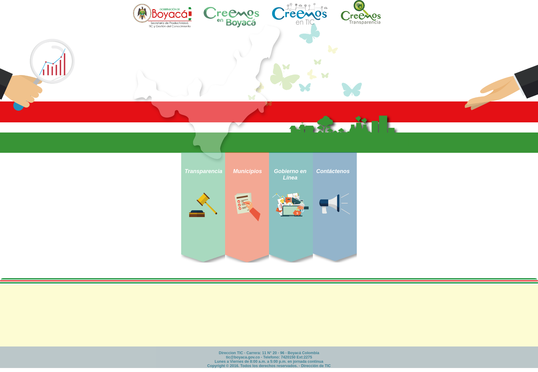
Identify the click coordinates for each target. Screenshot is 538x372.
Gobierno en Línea (290, 174)
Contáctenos (333, 171)
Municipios (247, 171)
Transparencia (203, 171)
